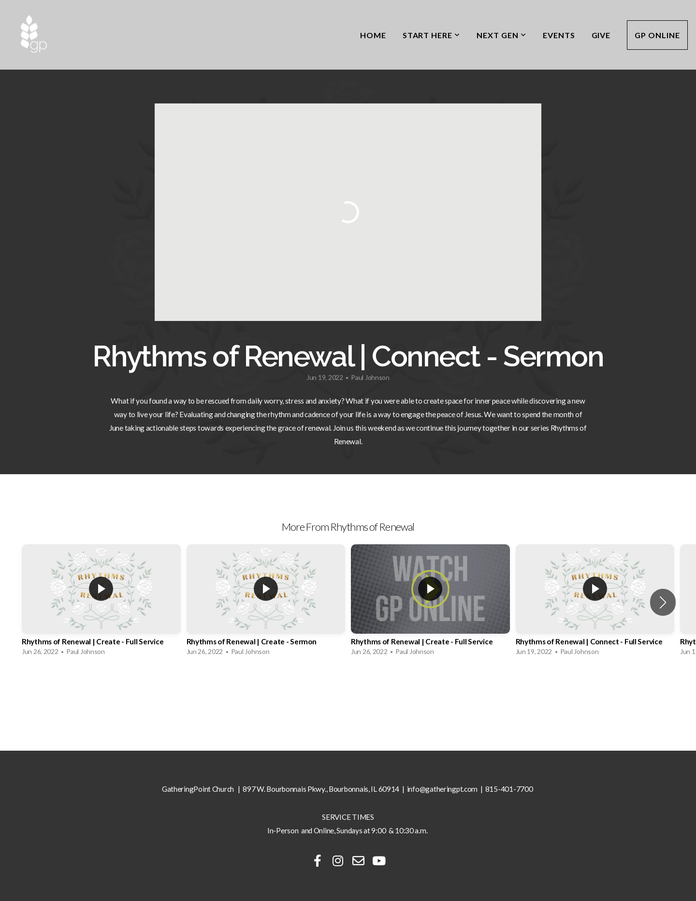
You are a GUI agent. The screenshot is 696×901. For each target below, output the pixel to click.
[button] (662, 602)
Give (601, 35)
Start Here (432, 35)
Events (559, 35)
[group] (101, 602)
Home (373, 35)
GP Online (657, 35)
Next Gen (501, 35)
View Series (347, 687)
